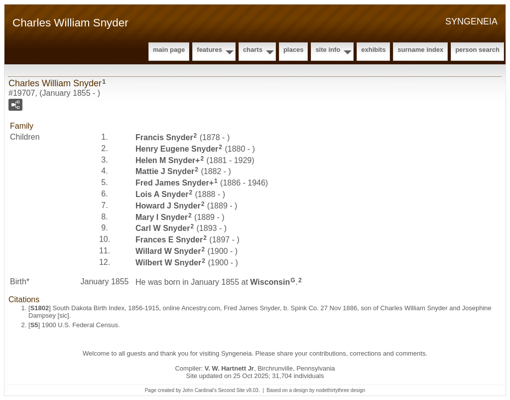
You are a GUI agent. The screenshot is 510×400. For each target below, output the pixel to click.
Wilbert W (168, 262)
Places (293, 49)
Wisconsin (270, 281)
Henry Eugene (176, 149)
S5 (34, 325)
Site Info (327, 49)
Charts (252, 49)
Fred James (172, 183)
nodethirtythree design (340, 390)
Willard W (168, 251)
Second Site (231, 390)
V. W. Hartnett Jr (229, 368)
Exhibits (373, 49)
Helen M (165, 160)
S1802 (39, 308)
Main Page (169, 49)
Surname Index (420, 49)
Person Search (477, 49)
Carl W (162, 228)
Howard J (168, 205)
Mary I (161, 216)
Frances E (169, 239)
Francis (164, 137)
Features (209, 49)
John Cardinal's (199, 390)
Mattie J (164, 171)
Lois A (161, 194)
